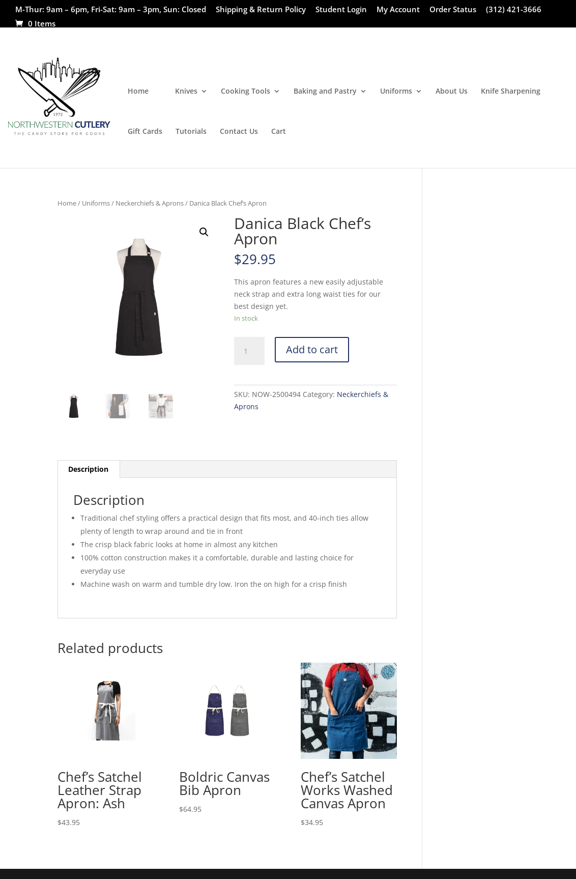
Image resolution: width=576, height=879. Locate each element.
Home (138, 92)
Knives (186, 92)
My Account (398, 10)
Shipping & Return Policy (261, 10)
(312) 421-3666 (513, 10)
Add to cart (312, 349)
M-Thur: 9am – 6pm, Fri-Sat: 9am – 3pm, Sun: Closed (110, 10)
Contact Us (239, 132)
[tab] (88, 469)
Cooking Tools (245, 92)
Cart (278, 132)
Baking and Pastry (325, 92)
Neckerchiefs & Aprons (150, 203)
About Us (452, 92)
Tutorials (191, 132)
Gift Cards (145, 132)
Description (88, 469)
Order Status (452, 10)
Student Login (341, 10)
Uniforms (396, 92)
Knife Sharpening (510, 92)
